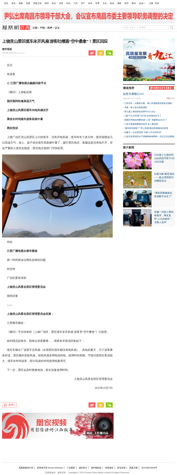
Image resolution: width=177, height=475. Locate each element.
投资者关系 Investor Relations (50, 468)
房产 (83, 3)
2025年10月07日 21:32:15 (13, 53)
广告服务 (71, 468)
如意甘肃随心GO (133, 93)
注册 (151, 3)
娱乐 (54, 3)
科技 (90, 3)
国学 (126, 3)
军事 (97, 3)
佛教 (119, 3)
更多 (141, 3)
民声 (49, 28)
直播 (28, 3)
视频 (21, 3)
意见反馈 (121, 468)
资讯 (13, 3)
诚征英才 (83, 468)
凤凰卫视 (37, 3)
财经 (47, 3)
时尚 (68, 3)
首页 (6, 3)
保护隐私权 (96, 468)
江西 (34, 28)
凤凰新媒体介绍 (26, 468)
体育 (61, 3)
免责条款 (109, 468)
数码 (134, 3)
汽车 (76, 3)
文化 (105, 3)
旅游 (112, 3)
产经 (42, 28)
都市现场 (7, 49)
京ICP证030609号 (149, 468)
